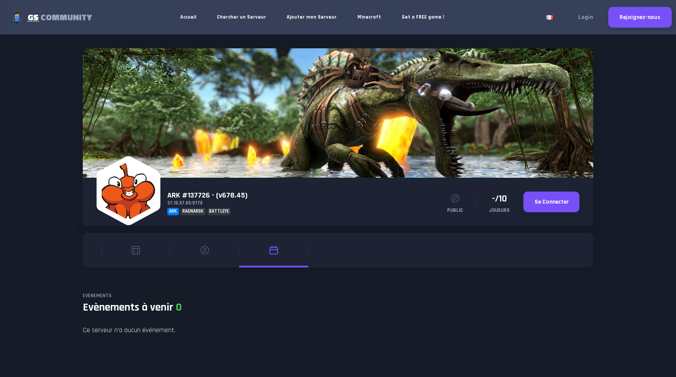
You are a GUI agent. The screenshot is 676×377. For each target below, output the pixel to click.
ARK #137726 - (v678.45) (207, 195)
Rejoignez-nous (640, 17)
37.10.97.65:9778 (185, 203)
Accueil (188, 17)
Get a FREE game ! (423, 17)
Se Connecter (552, 202)
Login (585, 17)
